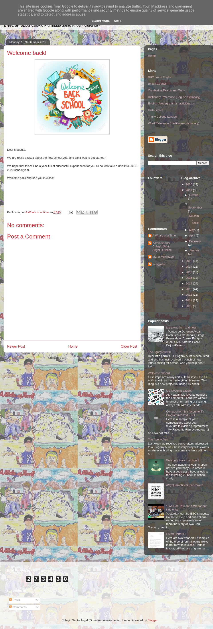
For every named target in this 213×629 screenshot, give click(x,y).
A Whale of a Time (164, 235)
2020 (189, 184)
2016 (189, 272)
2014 (189, 283)
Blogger (152, 620)
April (192, 235)
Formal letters (175, 534)
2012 (189, 294)
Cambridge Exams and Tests (166, 90)
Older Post (129, 346)
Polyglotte (158, 264)
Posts (14, 600)
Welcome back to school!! (182, 460)
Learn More (101, 20)
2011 (189, 300)
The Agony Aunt (158, 439)
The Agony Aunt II (159, 352)
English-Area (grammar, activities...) (171, 103)
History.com (155, 110)
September (195, 207)
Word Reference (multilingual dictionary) (173, 123)
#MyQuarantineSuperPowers (184, 485)
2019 (189, 190)
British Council (157, 83)
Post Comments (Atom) (81, 357)
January (194, 250)
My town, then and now (181, 327)
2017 (189, 266)
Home (73, 346)
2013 (189, 289)
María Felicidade (163, 256)
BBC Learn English (160, 77)
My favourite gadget (178, 390)
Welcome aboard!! (159, 373)
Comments (18, 607)
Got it (118, 20)
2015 (189, 277)
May (192, 230)
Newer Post (16, 346)
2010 (189, 306)
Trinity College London (162, 116)
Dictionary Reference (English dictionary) (174, 97)
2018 (189, 260)
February (195, 241)
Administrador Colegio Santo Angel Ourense (162, 246)
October (194, 195)
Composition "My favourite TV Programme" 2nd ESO (185, 413)
